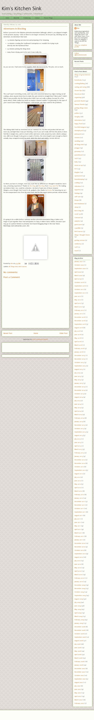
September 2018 (80, 286)
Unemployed (79, 130)
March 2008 (78, 658)
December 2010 (80, 543)
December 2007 (80, 668)
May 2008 (78, 651)
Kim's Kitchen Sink (21, 8)
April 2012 (78, 487)
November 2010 (80, 547)
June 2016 (78, 334)
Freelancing (27, 18)
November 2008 (80, 630)
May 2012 (78, 484)
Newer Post (7, 333)
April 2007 (78, 696)
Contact (37, 18)
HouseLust (78, 94)
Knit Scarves (23, 266)
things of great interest (82, 75)
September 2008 (80, 637)
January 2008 (79, 665)
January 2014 (79, 421)
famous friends (80, 104)
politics (77, 113)
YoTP (76, 247)
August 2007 (79, 682)
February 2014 (79, 418)
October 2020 (79, 265)
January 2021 (79, 261)
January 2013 (79, 456)
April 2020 (78, 272)
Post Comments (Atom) (40, 339)
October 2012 (79, 467)
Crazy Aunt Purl (53, 186)
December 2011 (80, 501)
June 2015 (78, 376)
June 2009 (78, 606)
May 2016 (78, 338)
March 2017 (78, 307)
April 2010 (78, 571)
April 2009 (78, 613)
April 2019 (78, 279)
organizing (78, 97)
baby (76, 162)
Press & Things (48, 18)
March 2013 (78, 449)
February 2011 (79, 536)
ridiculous (78, 186)
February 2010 (79, 578)
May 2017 (78, 300)
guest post (78, 224)
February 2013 (79, 453)
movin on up (79, 165)
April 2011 (78, 529)
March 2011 (78, 533)
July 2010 (77, 560)
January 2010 (79, 581)
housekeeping (79, 179)
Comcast (77, 217)
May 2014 (78, 407)
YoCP (76, 158)
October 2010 (79, 550)
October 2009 (79, 592)
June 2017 (78, 296)
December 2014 (80, 387)
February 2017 (79, 310)
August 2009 (79, 599)
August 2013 (79, 435)
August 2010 (79, 557)
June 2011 (78, 522)
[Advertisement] (16, 346)
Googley (77, 116)
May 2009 (78, 609)
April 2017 (78, 303)
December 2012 (80, 460)
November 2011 (80, 505)
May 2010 (78, 567)
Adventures (78, 120)
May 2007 (78, 693)
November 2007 (80, 672)
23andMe (78, 228)
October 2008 (79, 634)
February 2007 (79, 703)
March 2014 (78, 414)
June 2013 (78, 442)
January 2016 (79, 352)
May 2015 (78, 380)
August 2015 (79, 369)
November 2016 (80, 320)
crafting (77, 183)
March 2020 (78, 275)
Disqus (77, 200)
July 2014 (77, 400)
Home (7, 18)
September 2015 (80, 366)
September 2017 (80, 293)
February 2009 (79, 620)
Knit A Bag (78, 210)
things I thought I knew (82, 235)
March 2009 (78, 616)
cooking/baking (80, 83)
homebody (78, 80)
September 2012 (80, 470)
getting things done (81, 108)
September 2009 (80, 595)
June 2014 (78, 404)
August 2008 (79, 640)
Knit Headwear (79, 203)
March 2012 (78, 491)
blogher (77, 172)
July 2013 (77, 439)
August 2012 (79, 474)
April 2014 (78, 411)
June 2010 (78, 564)
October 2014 (79, 394)
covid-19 (77, 214)
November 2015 (80, 359)
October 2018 (79, 282)
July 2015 (77, 373)
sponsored (78, 176)
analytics (77, 221)
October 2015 (79, 362)
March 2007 (78, 700)
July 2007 (77, 686)
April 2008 (78, 654)
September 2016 (80, 324)
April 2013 (78, 446)
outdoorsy (78, 244)
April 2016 (78, 341)
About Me (16, 18)
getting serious (80, 240)
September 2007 (80, 679)
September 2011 (80, 512)
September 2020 (80, 268)
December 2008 (80, 627)
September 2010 (80, 553)
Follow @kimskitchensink (81, 54)
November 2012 (80, 463)
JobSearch (78, 134)
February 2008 (79, 661)
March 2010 (78, 574)
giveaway (78, 151)
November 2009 (80, 588)
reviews (77, 137)
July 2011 (77, 519)
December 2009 (80, 585)
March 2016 (78, 345)
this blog (32, 186)
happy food (78, 123)
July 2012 (77, 477)
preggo (77, 148)
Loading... (78, 65)
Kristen (49, 190)
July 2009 (78, 602)
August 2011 (79, 515)
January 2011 (79, 540)
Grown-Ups (78, 90)
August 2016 (79, 327)
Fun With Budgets (80, 127)
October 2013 (79, 428)
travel (76, 250)
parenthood (78, 155)
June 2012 (78, 481)
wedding (77, 141)
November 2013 (80, 425)
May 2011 (78, 526)
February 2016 (79, 348)
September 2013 (80, 432)
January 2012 (79, 498)
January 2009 (79, 623)
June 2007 (78, 689)
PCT (76, 169)
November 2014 (80, 390)
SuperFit (77, 190)
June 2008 (78, 647)
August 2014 (79, 397)
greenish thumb (80, 101)
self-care (78, 196)
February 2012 (79, 494)
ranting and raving (80, 87)
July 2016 (77, 331)
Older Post (63, 333)
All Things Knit (13, 266)
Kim (78, 28)
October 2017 (79, 289)
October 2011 (79, 508)
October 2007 (79, 675)
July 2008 (78, 644)
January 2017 (79, 313)
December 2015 (80, 355)
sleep (76, 207)
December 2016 (80, 317)
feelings (77, 193)
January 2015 (79, 383)
